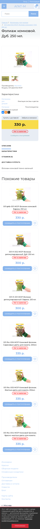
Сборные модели (10, 469)
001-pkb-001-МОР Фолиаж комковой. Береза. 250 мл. (20, 207)
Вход (25, 2)
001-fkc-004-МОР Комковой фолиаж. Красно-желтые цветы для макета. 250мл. (20, 434)
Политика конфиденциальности (17, 520)
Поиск (33, 14)
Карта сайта (7, 496)
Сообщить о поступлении (20, 135)
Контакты (6, 499)
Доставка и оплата (10, 484)
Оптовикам (7, 481)
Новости (6, 487)
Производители (9, 477)
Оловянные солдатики (12, 472)
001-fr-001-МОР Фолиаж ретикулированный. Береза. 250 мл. (20, 298)
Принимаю (20, 526)
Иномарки (7, 462)
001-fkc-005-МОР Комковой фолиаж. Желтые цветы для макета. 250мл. (20, 389)
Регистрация (34, 2)
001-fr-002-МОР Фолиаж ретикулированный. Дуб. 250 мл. (20, 253)
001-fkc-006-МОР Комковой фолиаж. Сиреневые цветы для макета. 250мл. (20, 343)
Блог (4, 490)
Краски (5, 465)
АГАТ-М (20, 6)
